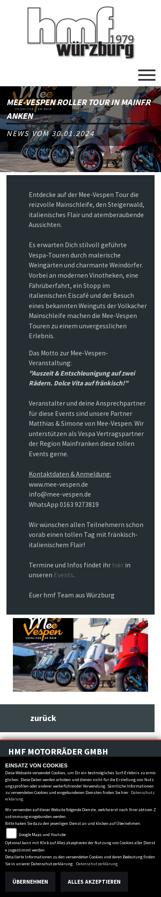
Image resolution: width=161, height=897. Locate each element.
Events (63, 575)
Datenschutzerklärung (97, 864)
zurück (43, 718)
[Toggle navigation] (147, 72)
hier (118, 565)
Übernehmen (30, 881)
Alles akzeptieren (94, 881)
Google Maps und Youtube (42, 834)
